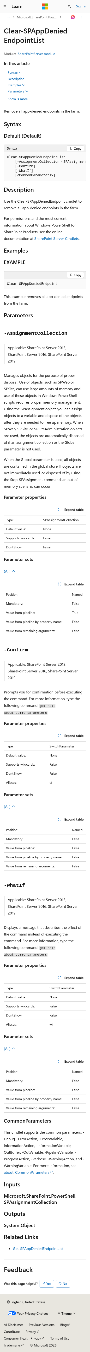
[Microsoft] (45, 6)
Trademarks (12, 1345)
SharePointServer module (36, 53)
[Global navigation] (5, 6)
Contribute (12, 1331)
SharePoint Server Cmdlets (56, 238)
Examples (16, 85)
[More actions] (82, 17)
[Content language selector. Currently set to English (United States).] (26, 1302)
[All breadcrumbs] (8, 17)
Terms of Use (59, 1338)
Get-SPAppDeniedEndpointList (38, 1248)
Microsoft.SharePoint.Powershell (38, 17)
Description (16, 78)
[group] (45, 166)
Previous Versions (41, 1324)
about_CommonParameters (26, 1172)
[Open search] (69, 6)
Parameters (18, 91)
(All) (9, 570)
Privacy (30, 1331)
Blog (63, 1324)
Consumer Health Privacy (22, 1338)
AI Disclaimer (13, 1324)
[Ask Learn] (73, 17)
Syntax (15, 72)
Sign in (81, 6)
